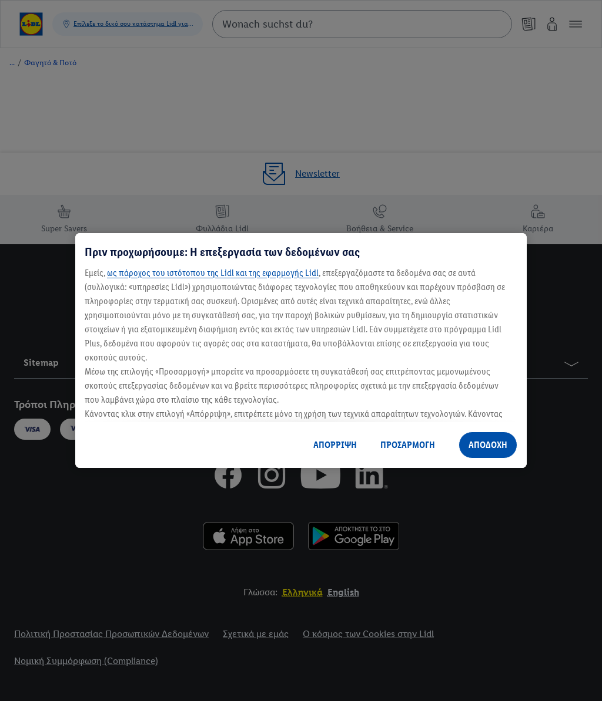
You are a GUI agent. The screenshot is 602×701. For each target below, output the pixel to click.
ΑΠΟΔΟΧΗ (488, 444)
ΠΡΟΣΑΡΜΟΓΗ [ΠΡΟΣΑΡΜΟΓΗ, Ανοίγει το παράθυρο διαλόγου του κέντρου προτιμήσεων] (407, 444)
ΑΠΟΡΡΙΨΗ (335, 444)
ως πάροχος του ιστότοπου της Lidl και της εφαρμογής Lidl (213, 272)
